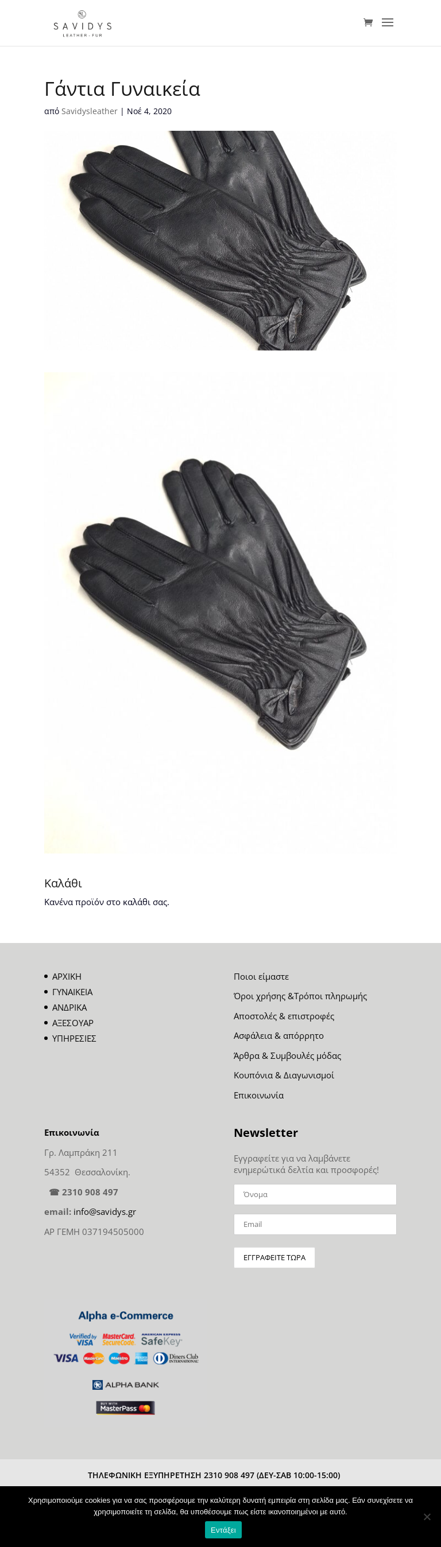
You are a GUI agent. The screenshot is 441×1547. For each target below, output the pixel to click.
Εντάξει (223, 1530)
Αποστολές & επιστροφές (284, 1016)
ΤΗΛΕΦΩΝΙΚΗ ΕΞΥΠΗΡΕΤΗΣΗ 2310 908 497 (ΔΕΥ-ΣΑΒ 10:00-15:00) (214, 1475)
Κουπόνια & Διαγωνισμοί (284, 1075)
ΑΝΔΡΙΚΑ (69, 1007)
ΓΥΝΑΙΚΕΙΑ (72, 991)
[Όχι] (426, 1516)
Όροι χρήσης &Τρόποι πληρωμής (300, 996)
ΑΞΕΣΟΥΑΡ (73, 1022)
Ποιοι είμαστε (261, 976)
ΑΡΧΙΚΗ (67, 976)
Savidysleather (89, 111)
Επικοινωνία (259, 1095)
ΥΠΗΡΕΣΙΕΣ (74, 1038)
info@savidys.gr (105, 1211)
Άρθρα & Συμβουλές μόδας (287, 1055)
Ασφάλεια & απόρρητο (279, 1035)
